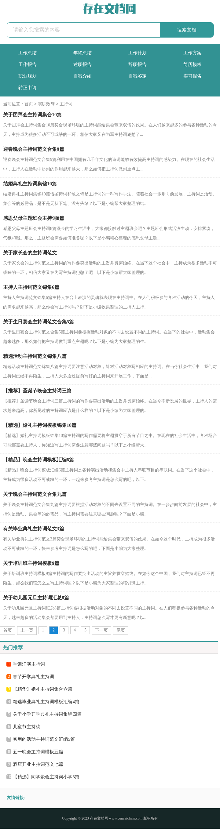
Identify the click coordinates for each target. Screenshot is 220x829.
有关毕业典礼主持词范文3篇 (33, 529)
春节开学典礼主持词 (33, 676)
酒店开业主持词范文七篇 (38, 764)
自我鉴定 (137, 76)
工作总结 (27, 52)
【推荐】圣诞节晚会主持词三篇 (37, 391)
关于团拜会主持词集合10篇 (32, 115)
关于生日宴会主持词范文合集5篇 (38, 322)
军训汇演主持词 (29, 664)
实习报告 (192, 76)
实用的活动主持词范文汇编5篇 (44, 739)
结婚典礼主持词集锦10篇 (30, 184)
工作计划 (137, 52)
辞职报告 (137, 64)
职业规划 (27, 76)
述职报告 (82, 64)
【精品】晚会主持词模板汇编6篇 (38, 460)
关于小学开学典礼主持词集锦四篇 (47, 714)
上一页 (26, 630)
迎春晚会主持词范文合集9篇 (33, 149)
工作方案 (192, 52)
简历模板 (192, 64)
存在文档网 (99, 818)
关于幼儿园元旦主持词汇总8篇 (36, 598)
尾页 (120, 630)
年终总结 (82, 52)
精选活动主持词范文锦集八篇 (35, 356)
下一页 (101, 630)
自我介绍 (82, 76)
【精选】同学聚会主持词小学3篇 (46, 777)
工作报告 (27, 64)
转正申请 (27, 87)
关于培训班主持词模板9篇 (31, 563)
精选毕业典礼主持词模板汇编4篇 (46, 702)
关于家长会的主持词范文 (30, 253)
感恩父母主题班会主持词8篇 (33, 218)
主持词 (66, 104)
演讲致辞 (46, 104)
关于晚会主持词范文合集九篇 (35, 494)
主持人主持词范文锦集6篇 (31, 287)
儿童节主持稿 (26, 727)
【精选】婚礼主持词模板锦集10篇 (39, 425)
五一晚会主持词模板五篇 (38, 752)
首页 (28, 104)
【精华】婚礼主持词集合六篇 (42, 689)
